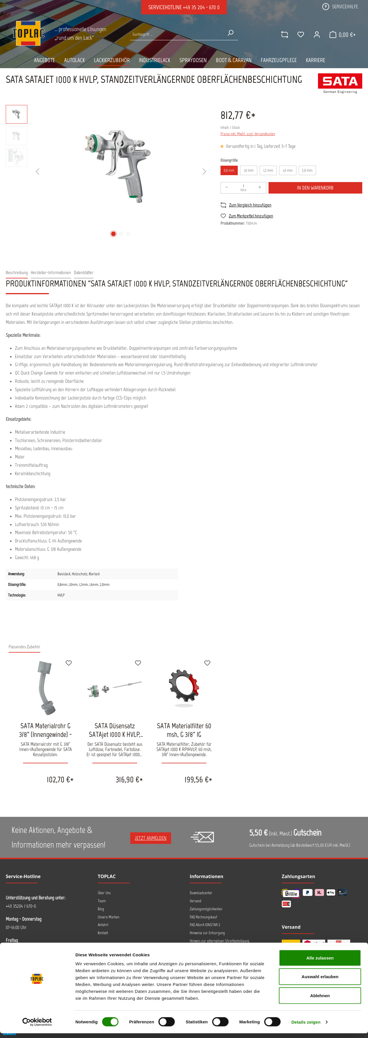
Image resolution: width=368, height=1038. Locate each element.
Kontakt (103, 932)
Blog (101, 909)
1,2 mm (268, 170)
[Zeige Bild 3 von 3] (128, 234)
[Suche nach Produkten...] (176, 34)
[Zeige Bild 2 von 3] (121, 234)
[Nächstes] (204, 172)
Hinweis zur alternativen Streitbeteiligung (219, 940)
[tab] (17, 272)
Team (102, 901)
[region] (107, 172)
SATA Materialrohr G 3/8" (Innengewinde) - (45, 730)
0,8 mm (229, 170)
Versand (195, 901)
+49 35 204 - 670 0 (201, 7)
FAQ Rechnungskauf (203, 917)
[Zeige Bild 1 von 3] (113, 234)
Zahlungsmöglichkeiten (206, 909)
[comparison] (284, 34)
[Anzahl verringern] (227, 187)
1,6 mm (288, 170)
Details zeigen (305, 1026)
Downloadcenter (201, 892)
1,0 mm (249, 170)
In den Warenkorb (315, 188)
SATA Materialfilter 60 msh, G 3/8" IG (184, 730)
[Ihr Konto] (316, 34)
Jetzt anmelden (150, 838)
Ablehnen (320, 1000)
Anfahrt (103, 924)
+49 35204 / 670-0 (21, 906)
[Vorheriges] (37, 172)
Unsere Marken (108, 917)
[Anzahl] (243, 187)
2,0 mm (307, 170)
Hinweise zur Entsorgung (207, 932)
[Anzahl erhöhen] (260, 187)
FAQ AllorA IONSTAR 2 (205, 924)
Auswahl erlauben (320, 981)
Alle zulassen (320, 962)
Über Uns (104, 892)
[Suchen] (230, 33)
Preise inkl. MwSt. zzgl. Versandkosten (248, 133)
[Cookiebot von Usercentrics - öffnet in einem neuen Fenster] (37, 1026)
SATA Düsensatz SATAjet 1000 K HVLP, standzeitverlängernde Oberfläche (114, 730)
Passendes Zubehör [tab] (24, 646)
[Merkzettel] (300, 34)
